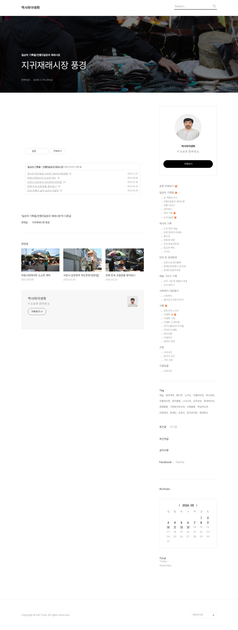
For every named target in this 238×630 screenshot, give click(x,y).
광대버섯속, (209, 401)
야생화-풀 (170, 314)
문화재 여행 (169, 240)
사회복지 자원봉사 (169, 290)
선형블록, (191, 406)
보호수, (181, 412)
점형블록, (163, 406)
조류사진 (168, 370)
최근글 (162, 426)
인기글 (173, 426)
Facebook (165, 462)
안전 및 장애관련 (168, 257)
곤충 (161, 347)
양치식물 (168, 333)
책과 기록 (169, 213)
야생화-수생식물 (172, 322)
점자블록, (176, 401)
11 (175, 527)
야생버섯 (168, 337)
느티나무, (187, 401)
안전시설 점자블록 (172, 262)
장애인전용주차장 (172, 270)
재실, (161, 395)
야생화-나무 (169, 318)
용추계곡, (170, 395)
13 (188, 527)
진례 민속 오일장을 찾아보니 (42, 186)
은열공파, (163, 412)
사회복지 (168, 295)
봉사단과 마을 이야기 (174, 299)
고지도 (167, 251)
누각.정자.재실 (170, 228)
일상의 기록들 (33, 167)
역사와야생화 (30, 8)
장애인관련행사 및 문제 (175, 266)
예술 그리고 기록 (168, 276)
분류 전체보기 (168, 186)
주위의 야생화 (170, 329)
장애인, (173, 412)
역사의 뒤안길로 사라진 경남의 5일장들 (47, 173)
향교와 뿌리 (169, 247)
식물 (163, 305)
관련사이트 (198, 614)
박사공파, (210, 395)
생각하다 (168, 209)
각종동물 (164, 365)
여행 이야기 (169, 205)
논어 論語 (170, 217)
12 (181, 527)
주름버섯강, (198, 395)
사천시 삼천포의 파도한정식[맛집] (44, 182)
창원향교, (203, 412)
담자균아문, (192, 412)
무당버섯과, (202, 406)
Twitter (179, 462)
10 (168, 527)
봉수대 (167, 236)
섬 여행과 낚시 (170, 197)
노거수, (188, 395)
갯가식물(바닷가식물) (174, 326)
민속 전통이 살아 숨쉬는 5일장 (43, 190)
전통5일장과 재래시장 (53, 167)
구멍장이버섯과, (177, 406)
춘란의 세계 (169, 341)
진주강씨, (197, 401)
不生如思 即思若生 (39, 303)
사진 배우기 (169, 285)
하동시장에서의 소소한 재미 (41, 177)
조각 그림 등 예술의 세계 (175, 281)
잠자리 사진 (169, 356)
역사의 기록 (165, 223)
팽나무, (179, 395)
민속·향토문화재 (171, 243)
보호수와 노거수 (171, 310)
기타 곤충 (168, 360)
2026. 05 (188, 505)
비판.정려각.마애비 (173, 232)
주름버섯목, (164, 401)
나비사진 (168, 352)
